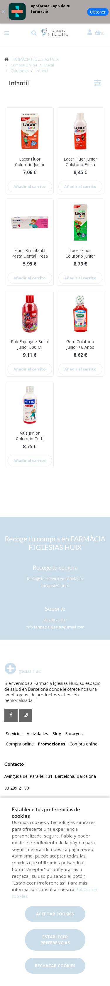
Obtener (98, 12)
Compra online (20, 744)
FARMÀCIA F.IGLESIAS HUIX (36, 59)
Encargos (74, 733)
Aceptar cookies (55, 914)
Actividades (37, 733)
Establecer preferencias (55, 939)
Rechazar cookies (55, 965)
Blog (56, 733)
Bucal (49, 65)
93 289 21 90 (16, 788)
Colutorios (20, 70)
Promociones (51, 744)
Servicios (14, 733)
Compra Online (24, 65)
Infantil (42, 70)
